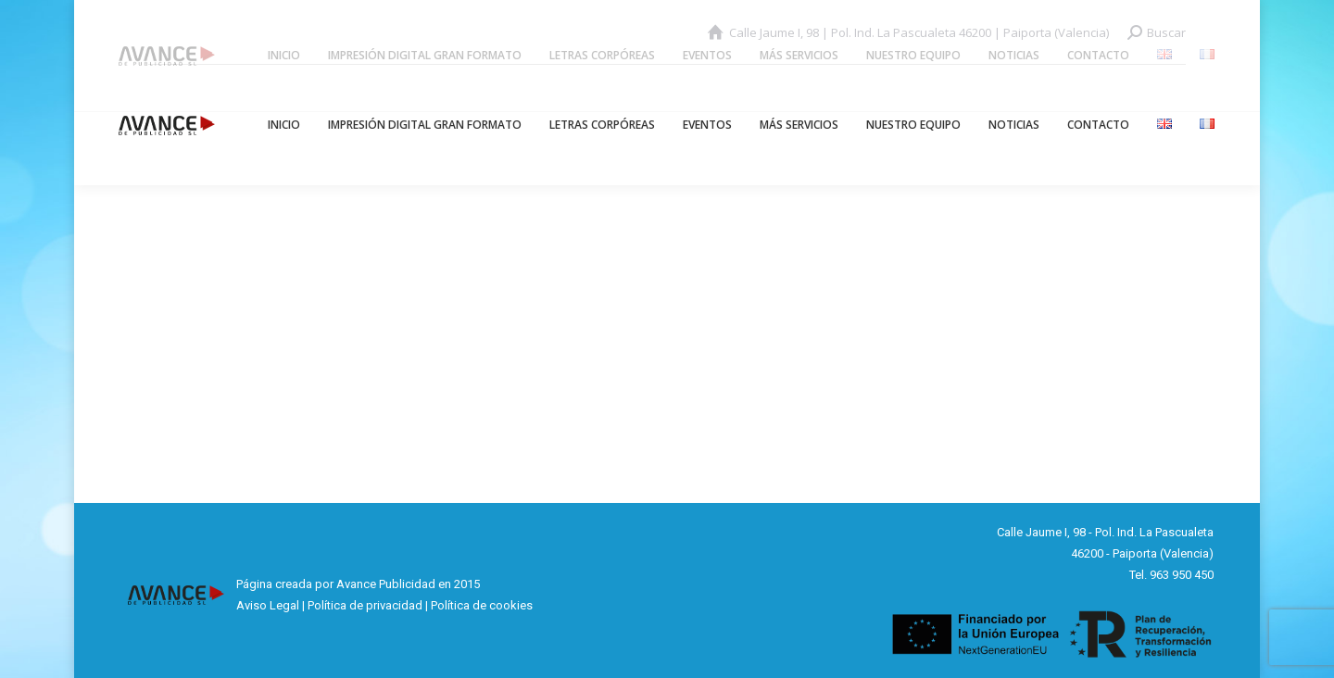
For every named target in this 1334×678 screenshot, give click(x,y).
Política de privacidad (365, 605)
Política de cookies (482, 605)
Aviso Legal (267, 605)
